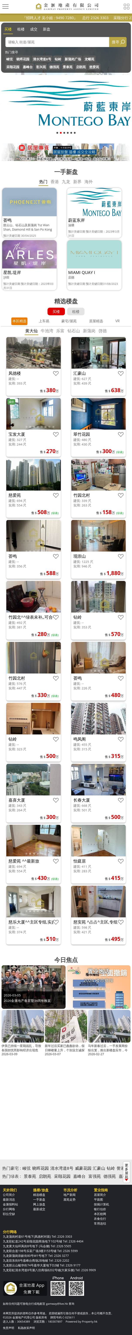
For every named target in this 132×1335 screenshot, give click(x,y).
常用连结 (100, 1223)
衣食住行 (100, 1219)
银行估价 (100, 1209)
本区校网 (100, 1214)
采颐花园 (12, 67)
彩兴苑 (41, 67)
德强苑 (54, 67)
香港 (55, 181)
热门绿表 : (11, 1176)
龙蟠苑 (89, 59)
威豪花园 (83, 1168)
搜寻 (115, 41)
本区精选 (19, 321)
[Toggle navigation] (5, 6)
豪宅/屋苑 (69, 321)
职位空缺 (9, 1214)
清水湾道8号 (42, 59)
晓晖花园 (22, 59)
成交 (33, 29)
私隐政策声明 (26, 1328)
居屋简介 (100, 1195)
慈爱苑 (94, 67)
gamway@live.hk (57, 1304)
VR (117, 321)
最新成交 (39, 1209)
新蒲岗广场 (73, 59)
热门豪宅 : (11, 1168)
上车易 (44, 321)
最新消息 (9, 1199)
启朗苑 (81, 67)
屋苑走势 (69, 1199)
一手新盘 (39, 1199)
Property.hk (89, 1321)
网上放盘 (39, 1204)
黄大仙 (31, 331)
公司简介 (9, 1195)
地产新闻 (69, 1195)
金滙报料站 (10, 1204)
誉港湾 (123, 1168)
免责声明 (8, 1328)
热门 (43, 181)
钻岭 (58, 59)
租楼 (21, 29)
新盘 (46, 29)
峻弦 (9, 59)
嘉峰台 (28, 67)
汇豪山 (99, 1168)
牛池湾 (47, 331)
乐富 (60, 331)
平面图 (98, 1199)
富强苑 (94, 1176)
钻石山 (74, 331)
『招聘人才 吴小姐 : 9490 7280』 (63, 17)
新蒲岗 (89, 331)
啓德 (102, 331)
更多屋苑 (126, 1172)
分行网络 (9, 1209)
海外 (89, 181)
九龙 (66, 181)
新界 (77, 181)
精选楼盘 (39, 1195)
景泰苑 (68, 67)
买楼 (8, 29)
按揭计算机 (101, 1204)
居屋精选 (96, 321)
